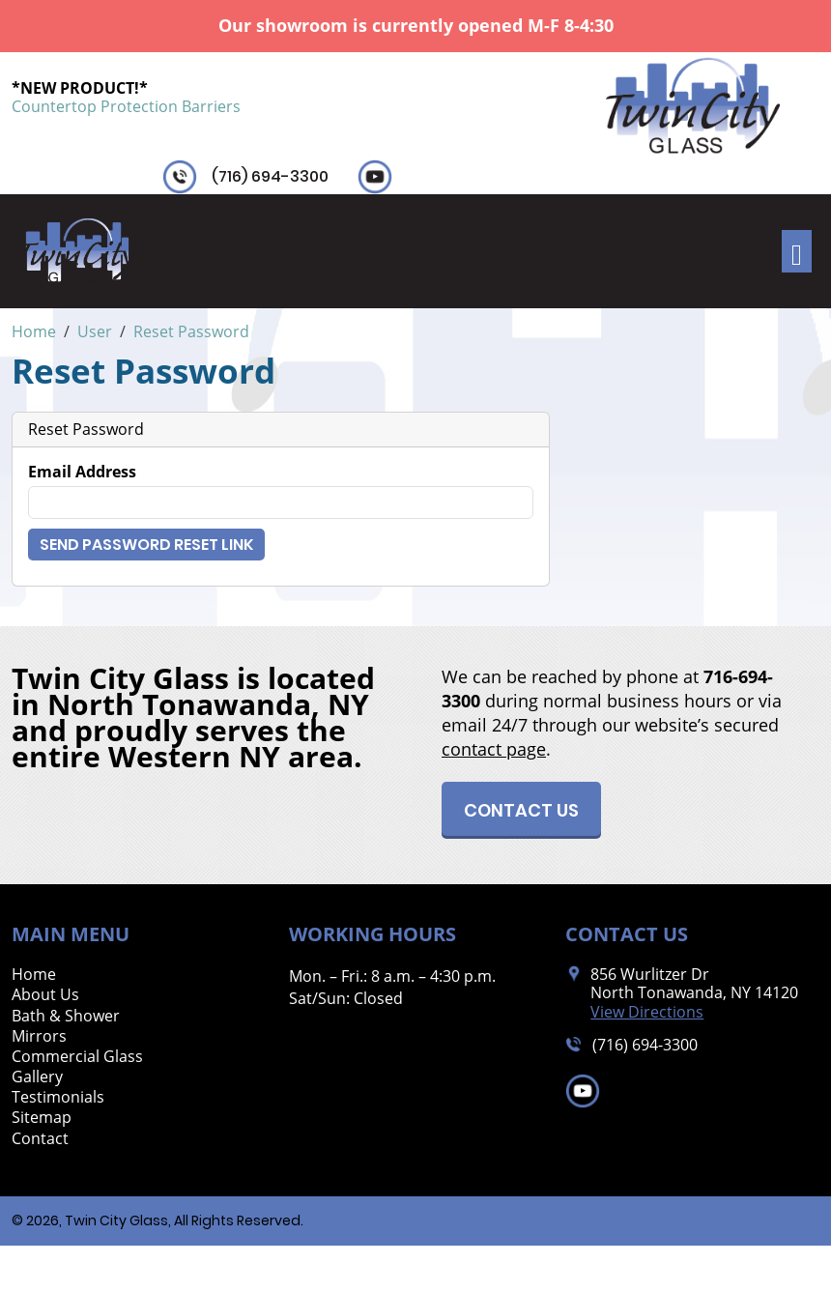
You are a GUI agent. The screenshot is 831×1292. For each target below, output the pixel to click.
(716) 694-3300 (270, 176)
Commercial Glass (77, 1057)
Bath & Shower (66, 1016)
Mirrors (39, 1036)
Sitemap (42, 1117)
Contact (40, 1139)
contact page (494, 749)
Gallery (37, 1077)
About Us (45, 995)
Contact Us (521, 810)
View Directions (646, 1012)
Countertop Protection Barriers (126, 106)
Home (34, 974)
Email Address (82, 472)
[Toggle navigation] (797, 251)
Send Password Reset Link (146, 544)
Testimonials (58, 1097)
